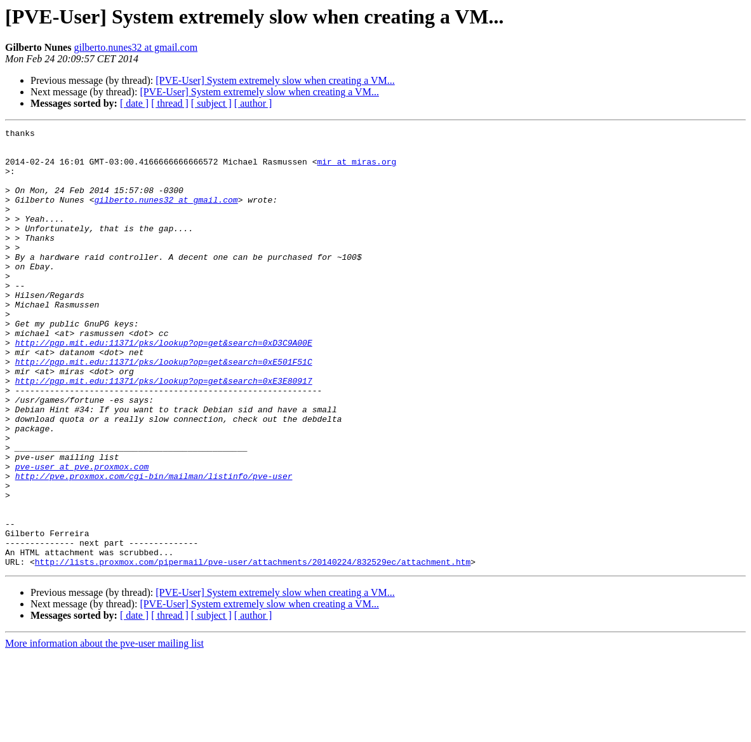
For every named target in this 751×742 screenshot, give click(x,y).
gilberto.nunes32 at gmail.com (135, 47)
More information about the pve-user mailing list (104, 730)
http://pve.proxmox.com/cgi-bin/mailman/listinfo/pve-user (154, 546)
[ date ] (134, 103)
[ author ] (253, 103)
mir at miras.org (356, 169)
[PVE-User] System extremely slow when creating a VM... (275, 80)
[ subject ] (211, 103)
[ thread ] (170, 103)
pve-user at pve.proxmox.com (82, 535)
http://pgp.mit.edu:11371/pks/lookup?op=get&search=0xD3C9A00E (163, 386)
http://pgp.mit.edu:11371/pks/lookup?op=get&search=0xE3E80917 (163, 432)
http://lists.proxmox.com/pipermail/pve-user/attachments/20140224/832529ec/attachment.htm (252, 649)
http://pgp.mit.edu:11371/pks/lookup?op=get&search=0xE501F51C (163, 409)
